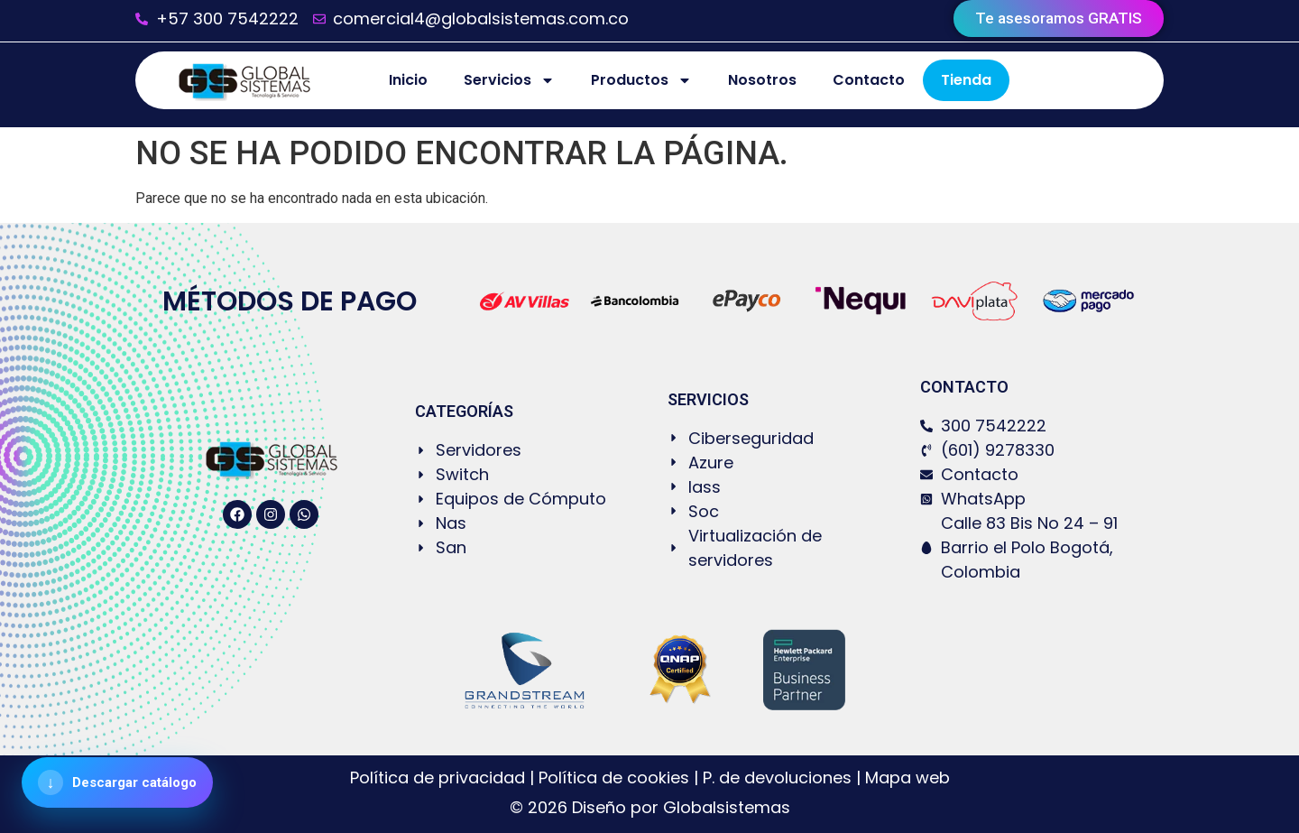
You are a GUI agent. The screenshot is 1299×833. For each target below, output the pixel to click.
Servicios (509, 80)
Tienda (966, 79)
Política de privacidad (440, 777)
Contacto (869, 79)
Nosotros (762, 79)
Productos (641, 80)
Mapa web (907, 777)
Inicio (408, 79)
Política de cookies (614, 777)
